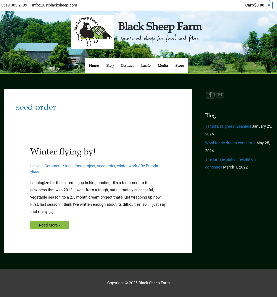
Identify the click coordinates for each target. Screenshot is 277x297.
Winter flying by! (63, 151)
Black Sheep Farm (160, 26)
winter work (127, 166)
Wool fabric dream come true (230, 143)
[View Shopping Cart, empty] (259, 5)
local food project (80, 166)
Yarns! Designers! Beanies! (228, 126)
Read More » (49, 226)
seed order (106, 166)
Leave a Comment (46, 166)
